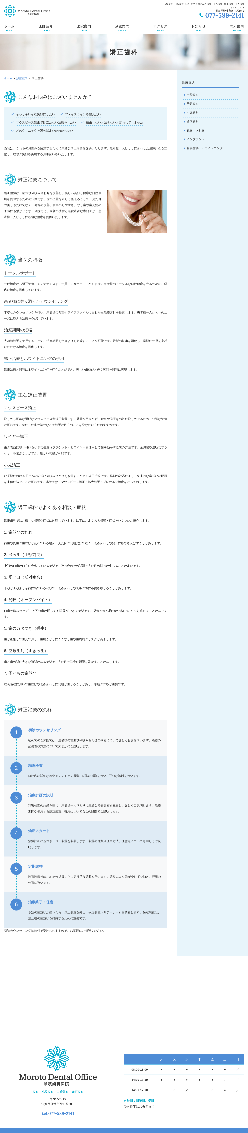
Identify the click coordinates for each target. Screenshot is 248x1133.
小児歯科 (193, 113)
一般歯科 (193, 95)
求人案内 (237, 28)
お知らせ (198, 28)
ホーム (9, 28)
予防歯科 (193, 104)
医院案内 (84, 28)
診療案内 (122, 28)
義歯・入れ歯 (196, 131)
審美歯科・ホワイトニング (205, 149)
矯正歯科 (193, 122)
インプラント (196, 140)
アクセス (160, 28)
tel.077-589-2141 (58, 1112)
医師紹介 (46, 28)
